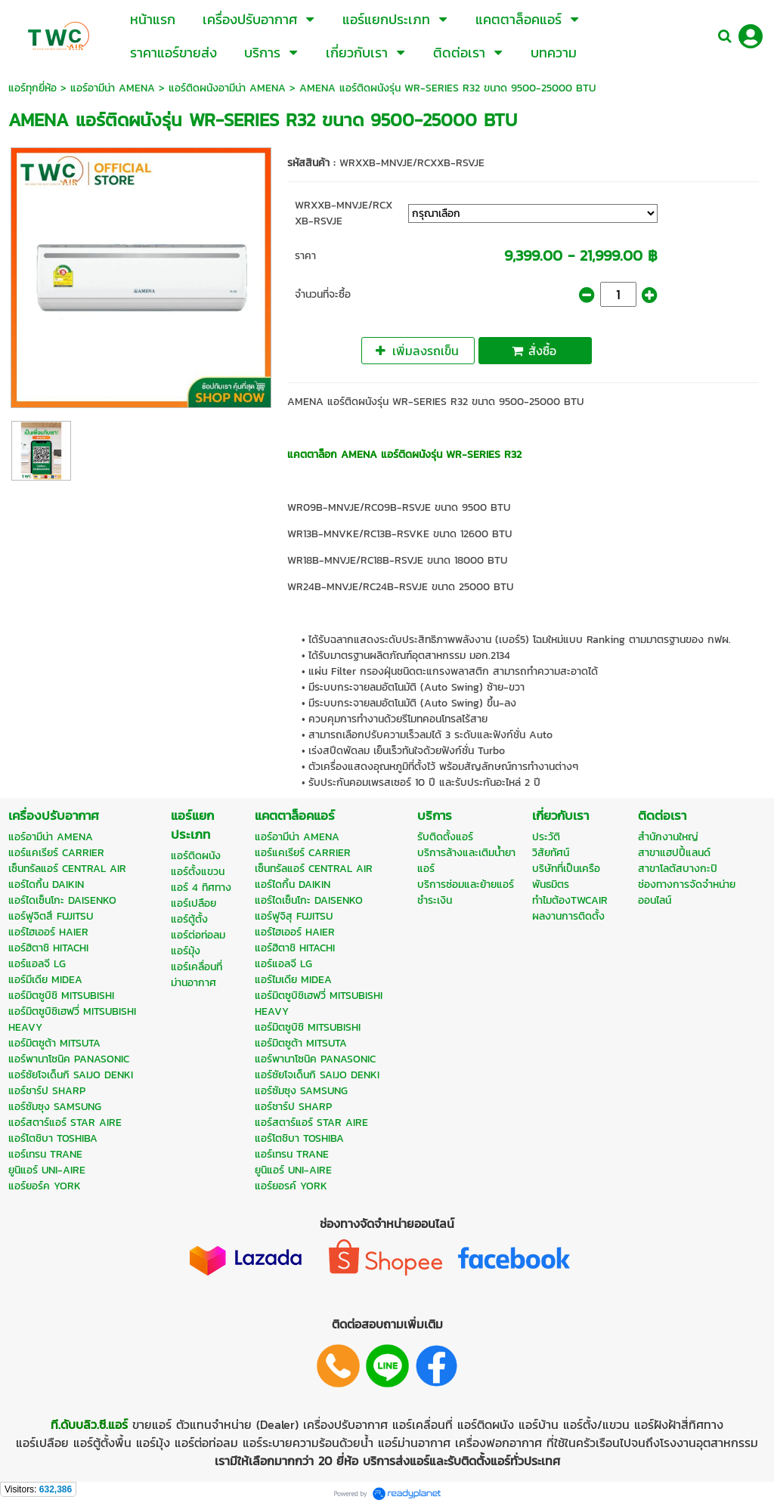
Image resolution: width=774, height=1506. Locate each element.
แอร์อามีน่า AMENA (112, 88)
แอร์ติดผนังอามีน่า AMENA (227, 88)
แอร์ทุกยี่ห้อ (32, 88)
